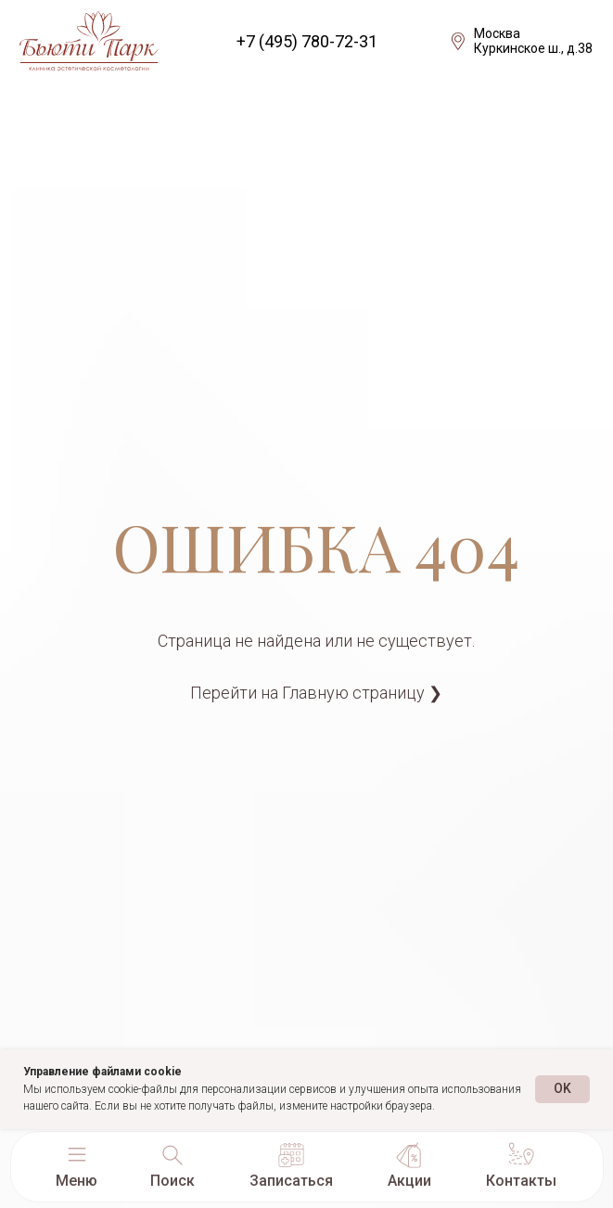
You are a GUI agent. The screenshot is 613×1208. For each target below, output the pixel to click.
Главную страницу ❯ (362, 692)
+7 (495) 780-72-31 (306, 41)
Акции (409, 1180)
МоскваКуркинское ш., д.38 (533, 41)
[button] (77, 1155)
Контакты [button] (521, 1180)
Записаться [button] (291, 1180)
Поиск (172, 1180)
